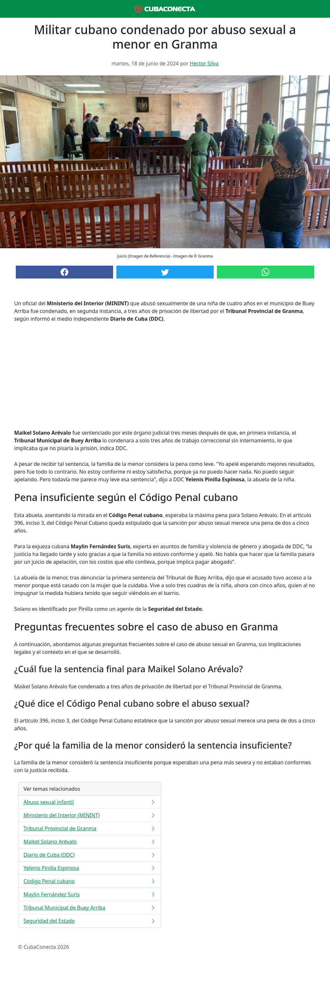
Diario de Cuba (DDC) (90, 855)
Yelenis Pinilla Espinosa (90, 868)
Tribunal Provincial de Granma (90, 828)
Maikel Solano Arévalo (90, 841)
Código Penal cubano (90, 881)
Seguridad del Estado (90, 921)
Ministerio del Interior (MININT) (90, 815)
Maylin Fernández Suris (90, 894)
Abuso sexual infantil (90, 802)
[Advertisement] (165, 376)
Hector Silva (204, 63)
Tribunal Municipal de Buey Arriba (90, 907)
